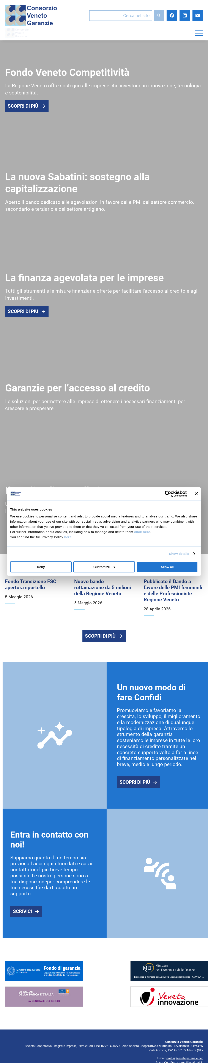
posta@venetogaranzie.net (184, 1059)
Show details (179, 553)
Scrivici (22, 912)
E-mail (197, 15)
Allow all (167, 567)
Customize (104, 567)
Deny (41, 567)
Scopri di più (23, 106)
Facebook (172, 15)
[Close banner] (196, 493)
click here (142, 532)
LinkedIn (185, 15)
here (68, 537)
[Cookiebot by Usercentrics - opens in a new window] (168, 493)
